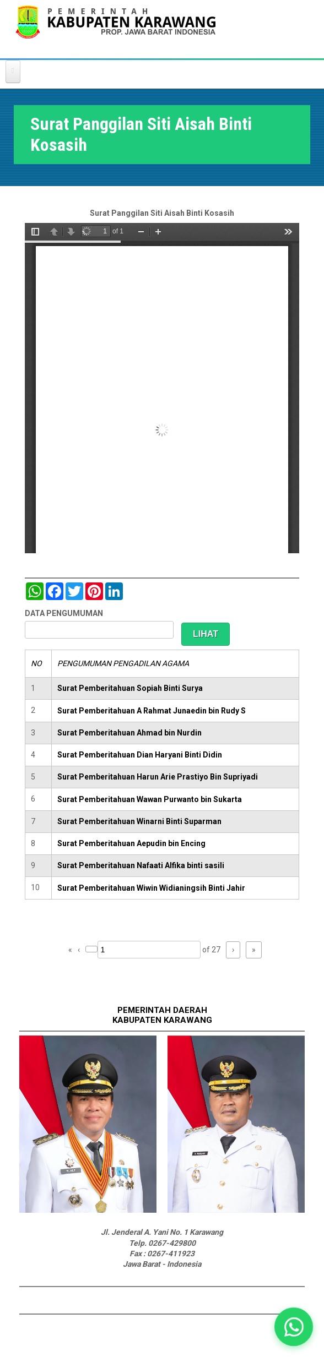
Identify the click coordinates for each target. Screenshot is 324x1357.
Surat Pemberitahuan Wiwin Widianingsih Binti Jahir (151, 888)
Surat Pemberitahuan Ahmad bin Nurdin (129, 732)
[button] (294, 1327)
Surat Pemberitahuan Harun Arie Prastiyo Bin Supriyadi (157, 776)
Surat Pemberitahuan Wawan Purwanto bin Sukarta (149, 799)
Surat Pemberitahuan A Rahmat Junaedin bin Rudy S (151, 710)
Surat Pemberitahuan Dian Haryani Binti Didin (139, 754)
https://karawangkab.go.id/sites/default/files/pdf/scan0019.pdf (162, 388)
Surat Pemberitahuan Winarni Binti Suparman (139, 821)
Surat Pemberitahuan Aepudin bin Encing (131, 843)
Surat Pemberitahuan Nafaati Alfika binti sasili (140, 865)
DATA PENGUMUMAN (64, 613)
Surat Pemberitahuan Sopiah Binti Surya (130, 688)
